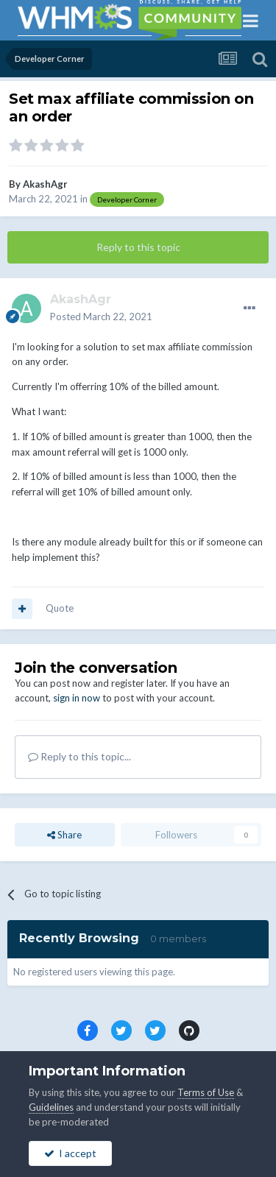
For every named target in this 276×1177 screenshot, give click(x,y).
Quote (60, 608)
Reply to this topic (138, 247)
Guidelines (51, 1107)
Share (64, 835)
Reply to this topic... (79, 756)
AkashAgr (45, 184)
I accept (70, 1153)
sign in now (76, 698)
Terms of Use (205, 1092)
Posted (101, 316)
